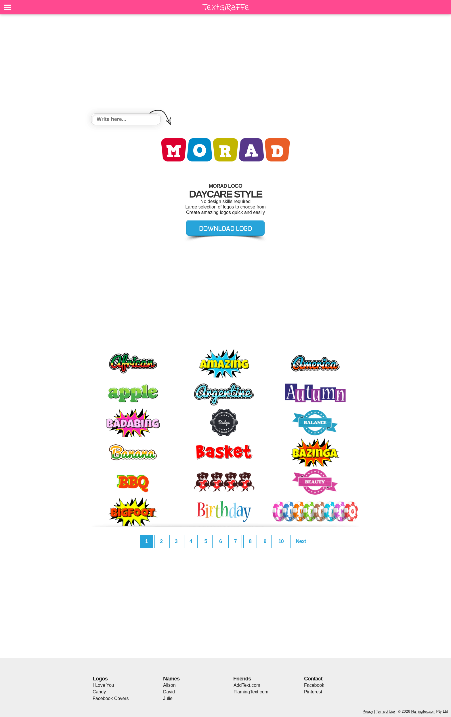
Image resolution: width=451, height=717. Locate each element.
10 (281, 541)
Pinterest (313, 691)
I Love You (103, 685)
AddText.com (247, 685)
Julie (168, 698)
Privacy (368, 711)
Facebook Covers (111, 698)
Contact (313, 679)
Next (301, 541)
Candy (99, 691)
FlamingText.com (251, 691)
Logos (100, 679)
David (169, 691)
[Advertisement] (225, 64)
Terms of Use (385, 711)
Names (171, 679)
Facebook (314, 685)
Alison (169, 685)
